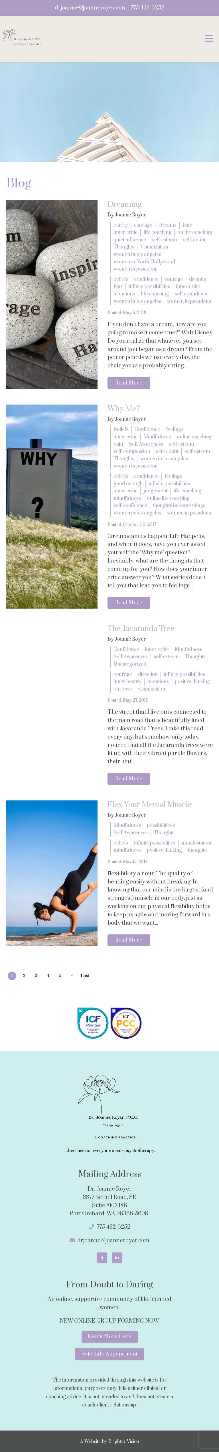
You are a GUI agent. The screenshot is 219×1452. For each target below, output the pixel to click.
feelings (174, 429)
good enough (128, 484)
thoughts (197, 850)
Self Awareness (146, 444)
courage (143, 225)
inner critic (125, 232)
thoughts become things (179, 505)
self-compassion (131, 451)
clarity (120, 225)
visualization (151, 689)
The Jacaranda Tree (141, 629)
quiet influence (129, 240)
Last (85, 975)
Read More (128, 383)
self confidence (191, 294)
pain (118, 444)
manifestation (196, 843)
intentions (124, 294)
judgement (155, 491)
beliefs (120, 279)
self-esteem (197, 451)
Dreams (167, 225)
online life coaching (168, 498)
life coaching (157, 232)
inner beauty (127, 681)
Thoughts (123, 247)
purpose (122, 689)
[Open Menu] (209, 39)
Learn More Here (109, 1336)
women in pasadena (135, 269)
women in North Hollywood (144, 262)
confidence (146, 279)
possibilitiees (161, 825)
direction (148, 674)
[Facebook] (102, 1257)
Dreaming (125, 204)
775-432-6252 (147, 7)
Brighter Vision (123, 1441)
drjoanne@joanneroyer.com (91, 7)
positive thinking (192, 681)
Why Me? (124, 409)
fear (187, 225)
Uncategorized (129, 664)
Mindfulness (157, 437)
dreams (197, 279)
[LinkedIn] (117, 1257)
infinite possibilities (149, 286)
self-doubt (194, 240)
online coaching (194, 232)
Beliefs (121, 429)
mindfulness (127, 498)
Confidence (147, 429)
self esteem (164, 240)
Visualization (154, 247)
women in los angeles (137, 254)
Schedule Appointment (110, 1354)
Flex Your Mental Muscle (150, 805)
